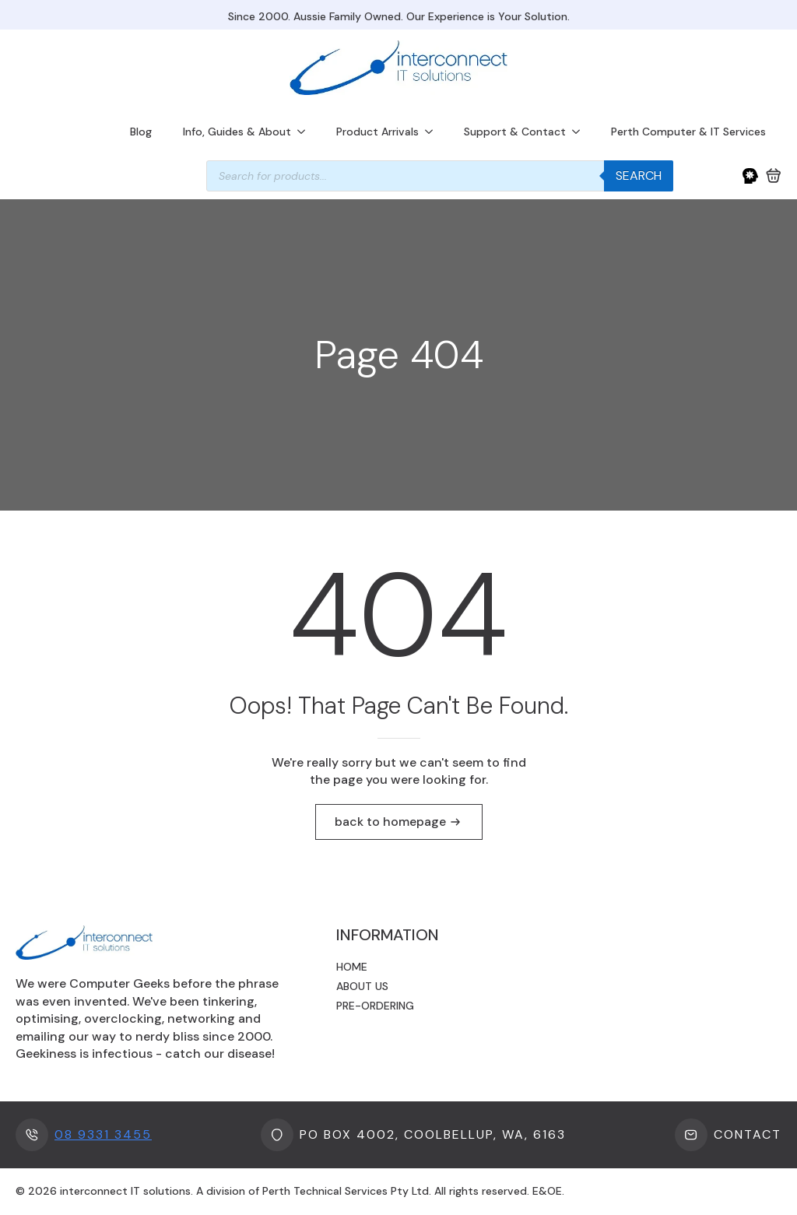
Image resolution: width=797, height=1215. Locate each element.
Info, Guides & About (237, 132)
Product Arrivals (377, 132)
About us (362, 986)
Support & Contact (515, 132)
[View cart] (773, 176)
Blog (141, 132)
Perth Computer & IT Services (688, 132)
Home (351, 967)
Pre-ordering (375, 1006)
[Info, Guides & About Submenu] (306, 132)
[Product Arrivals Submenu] (433, 132)
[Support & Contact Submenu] (580, 132)
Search (639, 175)
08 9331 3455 (103, 1134)
